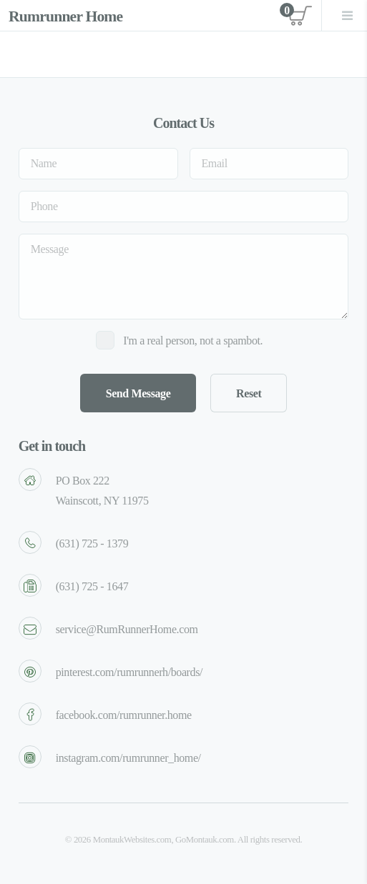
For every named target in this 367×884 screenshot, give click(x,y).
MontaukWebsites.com (132, 840)
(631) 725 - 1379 (92, 543)
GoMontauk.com (204, 840)
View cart (296, 15)
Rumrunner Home (65, 16)
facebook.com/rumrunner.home (124, 715)
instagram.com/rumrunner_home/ (128, 758)
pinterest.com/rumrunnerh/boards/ (129, 672)
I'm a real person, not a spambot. (193, 340)
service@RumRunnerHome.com (127, 629)
